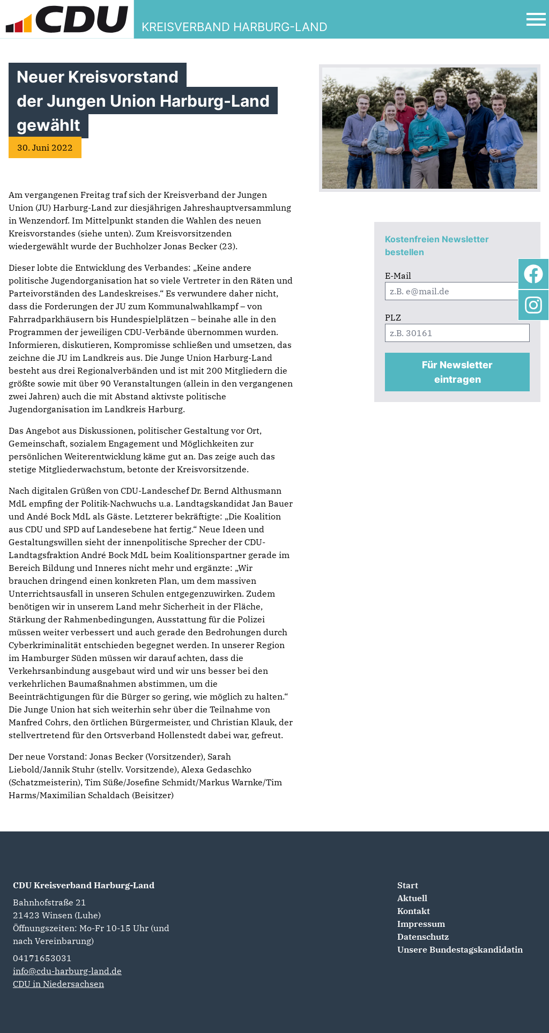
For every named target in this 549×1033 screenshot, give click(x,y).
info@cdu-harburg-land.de (67, 970)
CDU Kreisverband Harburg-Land (83, 885)
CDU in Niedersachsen (58, 983)
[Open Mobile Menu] (536, 19)
